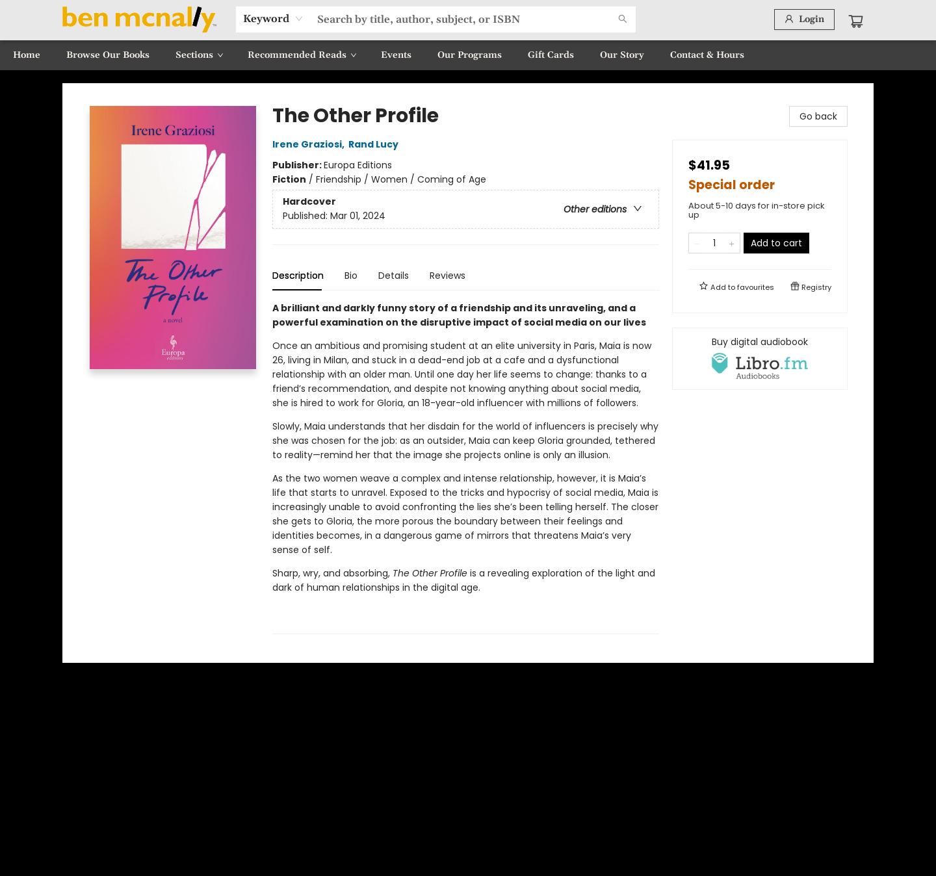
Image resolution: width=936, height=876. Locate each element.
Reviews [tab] (447, 275)
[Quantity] (714, 243)
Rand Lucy (375, 144)
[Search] (623, 19)
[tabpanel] (465, 467)
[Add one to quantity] (731, 243)
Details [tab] (393, 275)
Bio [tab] (351, 275)
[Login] (804, 19)
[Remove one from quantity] (697, 243)
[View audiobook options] (759, 359)
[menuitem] (26, 55)
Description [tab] (298, 275)
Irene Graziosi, (310, 144)
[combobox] (273, 18)
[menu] (468, 55)
